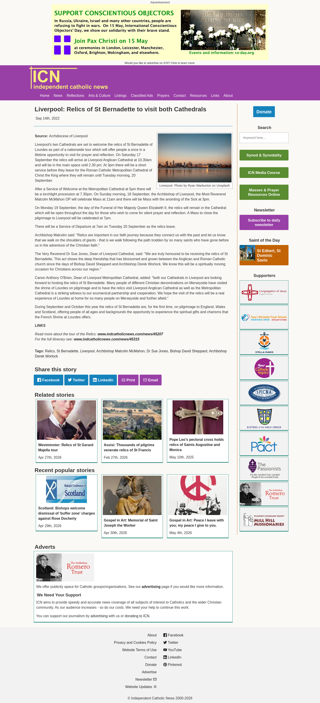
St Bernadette (67, 351)
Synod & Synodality (264, 155)
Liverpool (87, 351)
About (228, 95)
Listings (121, 95)
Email (150, 380)
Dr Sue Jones (157, 351)
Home (44, 95)
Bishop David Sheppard (188, 351)
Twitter (76, 380)
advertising (151, 587)
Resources (198, 95)
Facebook (48, 380)
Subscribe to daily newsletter (264, 222)
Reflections (75, 95)
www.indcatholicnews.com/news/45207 (130, 334)
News (58, 95)
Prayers (163, 95)
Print (128, 380)
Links (215, 95)
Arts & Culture (99, 95)
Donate (264, 111)
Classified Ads (142, 95)
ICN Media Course (264, 173)
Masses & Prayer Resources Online (264, 192)
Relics (50, 351)
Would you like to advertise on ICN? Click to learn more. (160, 63)
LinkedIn (103, 380)
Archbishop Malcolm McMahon (120, 351)
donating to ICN (137, 616)
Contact (180, 95)
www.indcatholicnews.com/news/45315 (106, 339)
